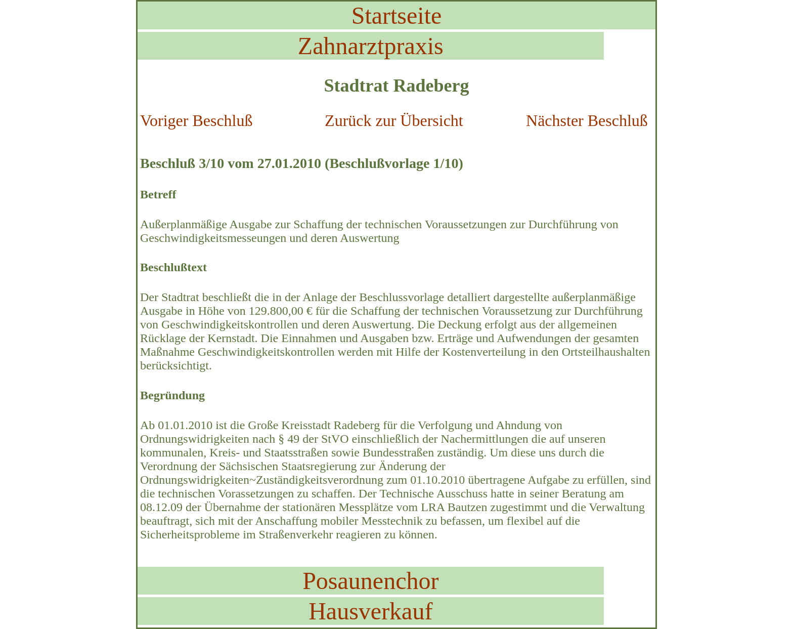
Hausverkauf (370, 611)
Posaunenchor (370, 580)
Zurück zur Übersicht (394, 120)
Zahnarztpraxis (371, 45)
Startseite (396, 15)
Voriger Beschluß (196, 120)
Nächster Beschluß (587, 120)
